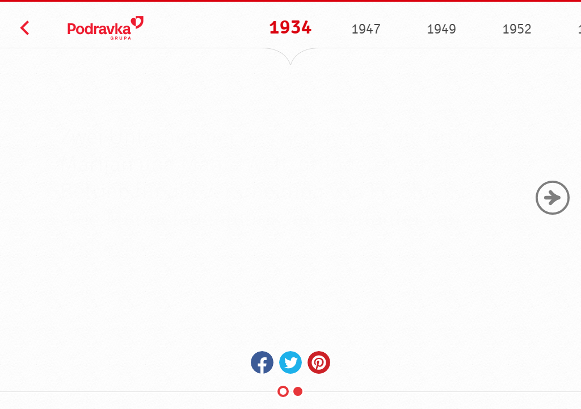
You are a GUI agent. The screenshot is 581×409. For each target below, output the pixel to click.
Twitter (290, 362)
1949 (441, 29)
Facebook (262, 362)
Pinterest (319, 362)
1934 (289, 27)
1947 (365, 29)
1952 (516, 29)
